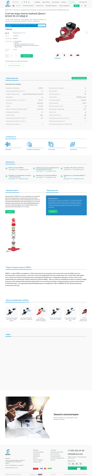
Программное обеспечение (56, 452)
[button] (86, 32)
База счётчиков (55, 2)
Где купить (52, 459)
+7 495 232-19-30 (83, 2)
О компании (53, 450)
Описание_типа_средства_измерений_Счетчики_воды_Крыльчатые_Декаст (47, 168)
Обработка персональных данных (13, 474)
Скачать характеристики (79, 78)
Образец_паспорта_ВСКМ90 (15, 167)
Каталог (18, 5)
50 (24, 32)
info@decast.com (75, 454)
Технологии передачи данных (57, 457)
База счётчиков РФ (54, 454)
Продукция (35, 450)
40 (23, 32)
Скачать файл (11, 169)
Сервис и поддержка (64, 5)
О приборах (37, 2)
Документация (36, 456)
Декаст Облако (46, 2)
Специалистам (39, 5)
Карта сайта (53, 474)
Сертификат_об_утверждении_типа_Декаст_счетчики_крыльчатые (19, 176)
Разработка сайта (36, 474)
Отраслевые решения (28, 5)
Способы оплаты (37, 461)
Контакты (63, 2)
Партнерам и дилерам (51, 5)
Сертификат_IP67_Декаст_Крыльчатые (74, 167)
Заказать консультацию (14, 65)
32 (21, 32)
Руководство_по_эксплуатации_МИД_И (46, 175)
